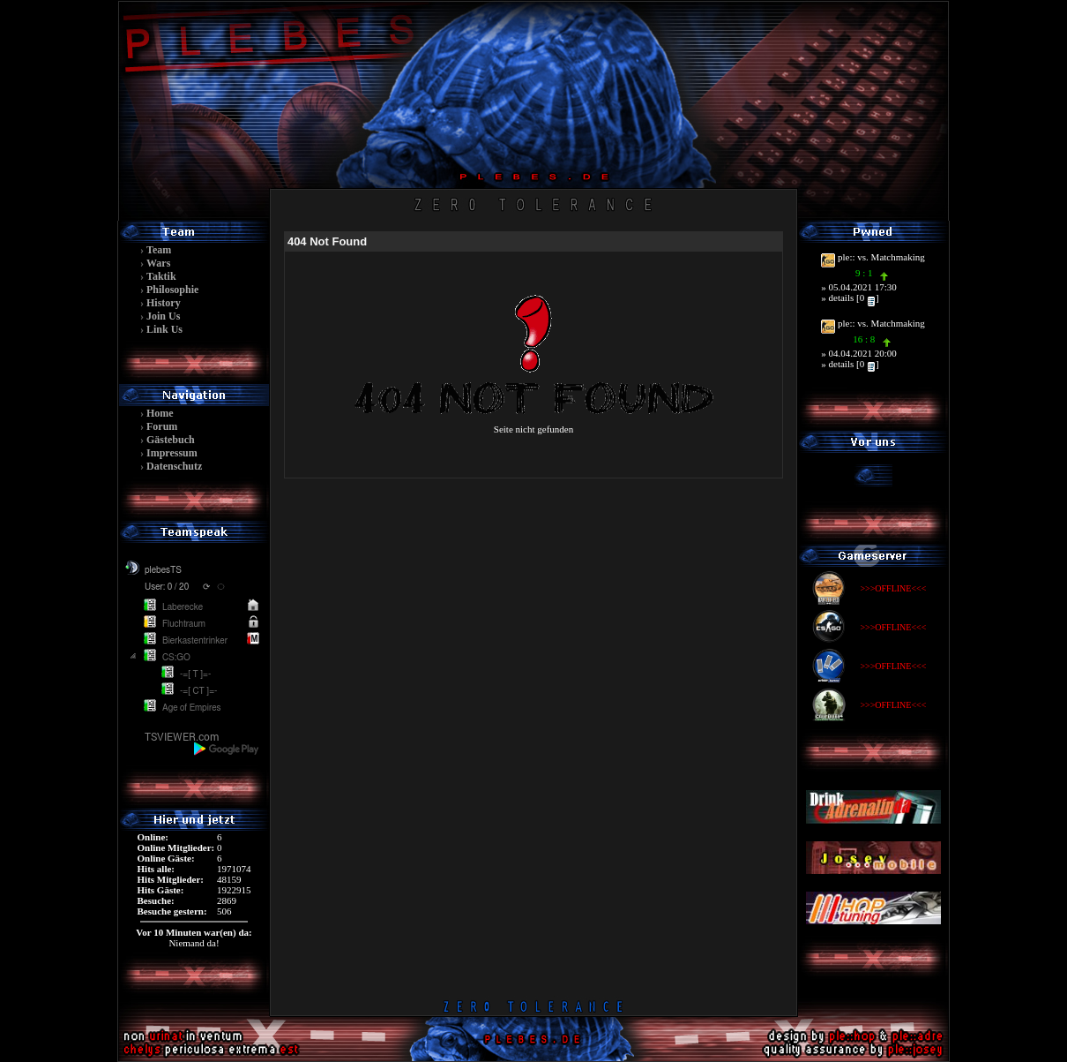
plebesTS (163, 570)
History (163, 303)
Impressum (172, 453)
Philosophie (172, 289)
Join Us (163, 316)
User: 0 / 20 (167, 587)
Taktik (161, 276)
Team (158, 250)
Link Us (164, 329)
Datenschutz (174, 466)
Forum (161, 426)
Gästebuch (170, 439)
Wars (158, 263)
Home (160, 413)
